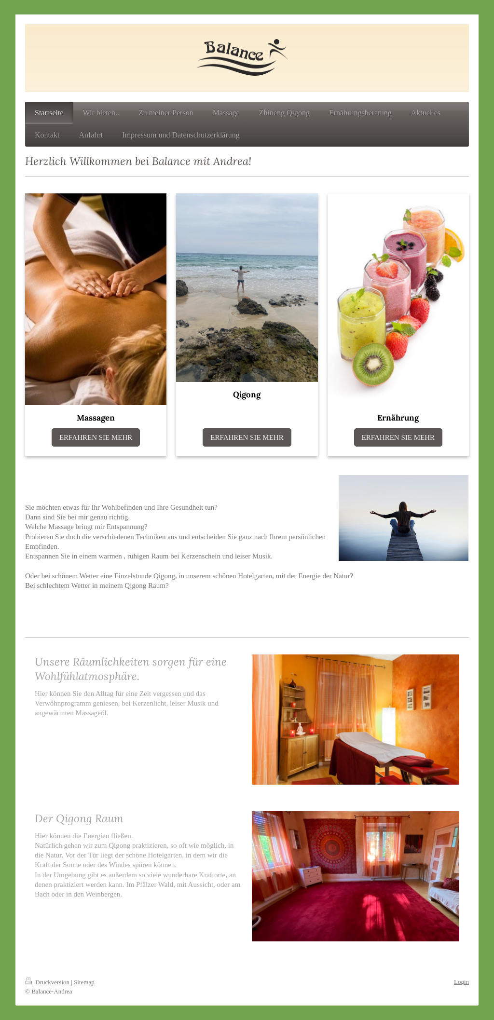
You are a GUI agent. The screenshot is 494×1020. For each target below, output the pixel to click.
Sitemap (84, 982)
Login (461, 981)
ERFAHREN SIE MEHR (95, 437)
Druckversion (48, 982)
